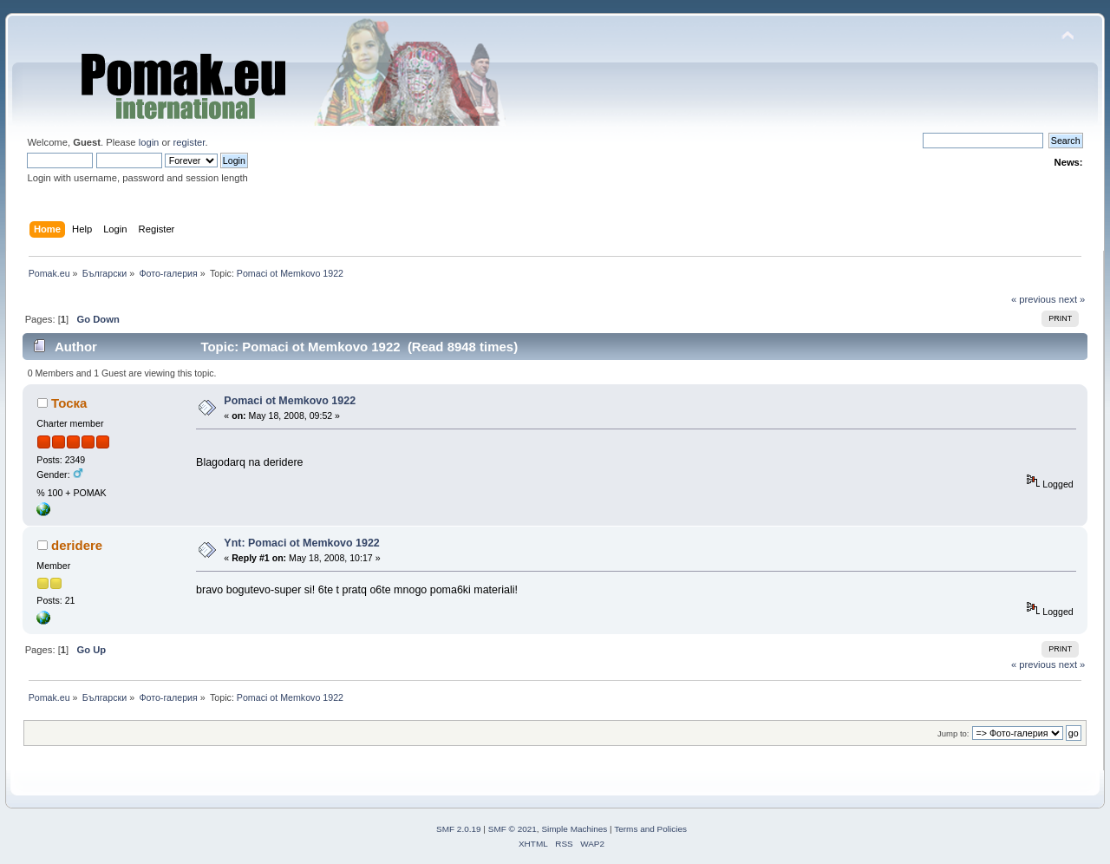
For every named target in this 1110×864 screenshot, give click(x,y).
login (149, 142)
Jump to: (953, 733)
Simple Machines (574, 829)
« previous (1033, 299)
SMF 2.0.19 (458, 829)
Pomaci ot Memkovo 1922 (290, 401)
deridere (76, 545)
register (189, 142)
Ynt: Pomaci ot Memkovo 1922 (301, 543)
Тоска (69, 403)
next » (1072, 299)
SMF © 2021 (512, 829)
